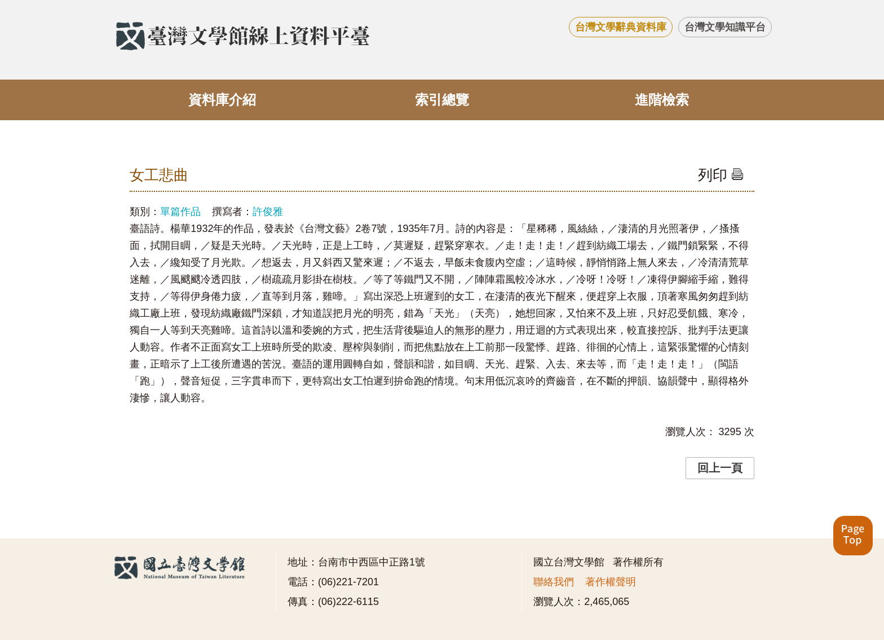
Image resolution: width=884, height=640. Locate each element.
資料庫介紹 (222, 99)
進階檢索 (662, 99)
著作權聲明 (610, 582)
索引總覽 (442, 99)
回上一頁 (719, 468)
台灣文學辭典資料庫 (620, 27)
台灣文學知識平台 (725, 27)
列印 (721, 174)
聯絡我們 (553, 582)
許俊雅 (268, 211)
